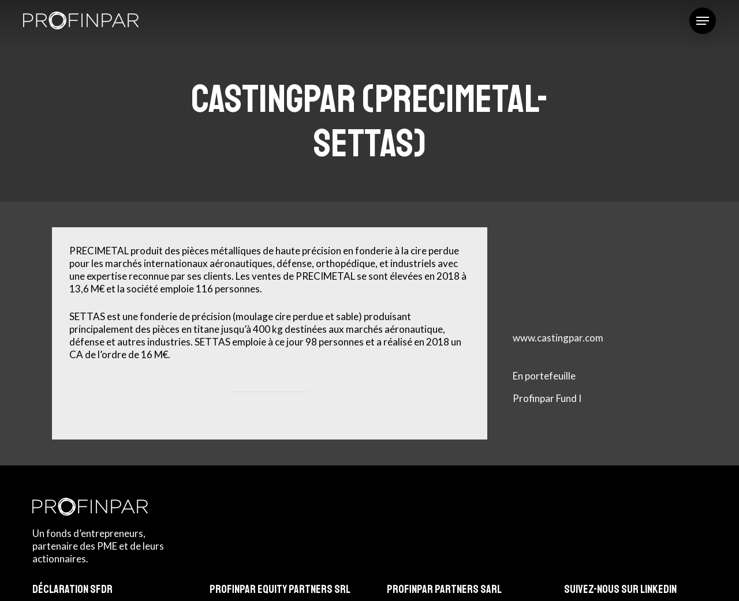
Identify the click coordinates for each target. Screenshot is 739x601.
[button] (702, 21)
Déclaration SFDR (72, 589)
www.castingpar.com (558, 338)
